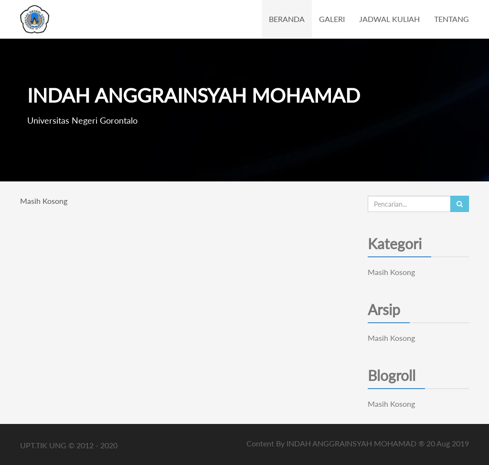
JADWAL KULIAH (389, 18)
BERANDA (287, 18)
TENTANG (451, 18)
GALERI (332, 18)
